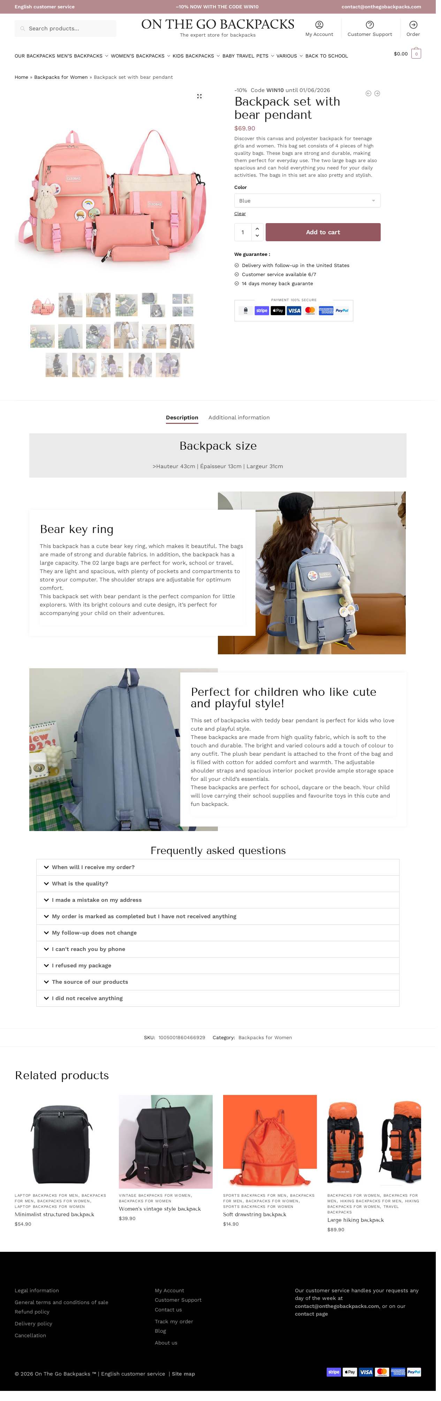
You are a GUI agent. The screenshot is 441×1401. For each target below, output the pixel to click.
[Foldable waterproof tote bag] (368, 91)
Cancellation (30, 1331)
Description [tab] (182, 413)
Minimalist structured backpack (54, 1210)
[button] (407, 53)
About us (166, 1338)
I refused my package (81, 961)
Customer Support (370, 28)
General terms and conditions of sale (61, 1298)
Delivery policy (33, 1319)
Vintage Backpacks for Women (155, 1191)
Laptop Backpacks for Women (50, 1202)
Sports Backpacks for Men (255, 1191)
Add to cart (323, 227)
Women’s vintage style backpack (160, 1205)
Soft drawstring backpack (254, 1210)
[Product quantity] (243, 228)
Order (413, 28)
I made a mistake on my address (97, 895)
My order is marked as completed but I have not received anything (144, 912)
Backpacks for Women (61, 73)
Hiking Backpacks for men (371, 1197)
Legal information (37, 1286)
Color (240, 183)
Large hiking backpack (355, 1216)
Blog (160, 1327)
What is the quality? (80, 879)
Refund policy (32, 1307)
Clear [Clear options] (240, 209)
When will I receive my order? (93, 863)
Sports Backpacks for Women (258, 1202)
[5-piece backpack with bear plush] (377, 91)
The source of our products (90, 977)
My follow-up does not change (94, 928)
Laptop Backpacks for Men (46, 1191)
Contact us (168, 1305)
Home (21, 73)
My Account (319, 28)
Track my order (174, 1317)
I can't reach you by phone (88, 945)
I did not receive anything (87, 994)
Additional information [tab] (239, 413)
